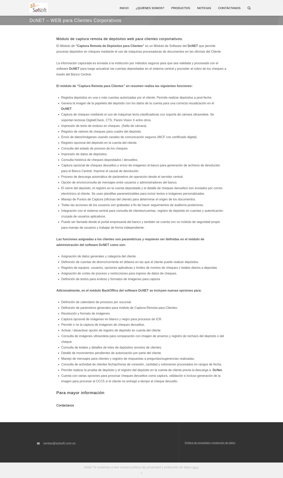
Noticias (204, 8)
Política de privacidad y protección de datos (210, 442)
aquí (195, 467)
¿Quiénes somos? (150, 8)
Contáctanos (229, 8)
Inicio (124, 8)
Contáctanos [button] (65, 405)
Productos (180, 8)
